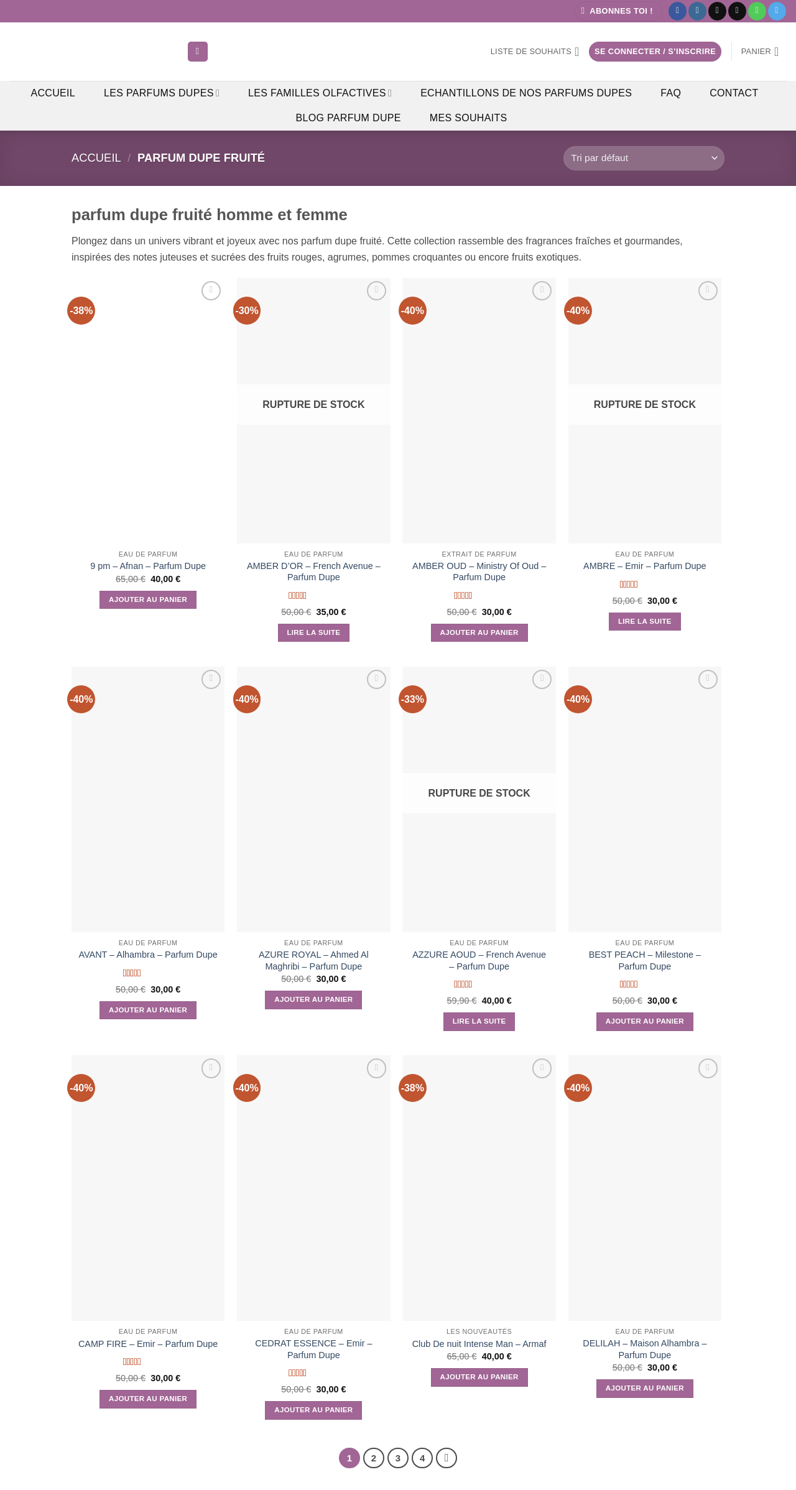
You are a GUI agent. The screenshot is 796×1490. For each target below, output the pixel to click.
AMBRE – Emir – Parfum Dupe (644, 566)
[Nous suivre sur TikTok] (717, 11)
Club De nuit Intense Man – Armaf (479, 1344)
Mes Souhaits (468, 118)
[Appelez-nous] (757, 11)
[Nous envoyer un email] (737, 11)
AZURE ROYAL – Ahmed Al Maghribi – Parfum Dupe (314, 960)
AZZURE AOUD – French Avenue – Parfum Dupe (479, 960)
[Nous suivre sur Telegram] (777, 11)
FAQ (670, 93)
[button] (618, 11)
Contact (734, 93)
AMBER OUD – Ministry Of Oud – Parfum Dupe (479, 572)
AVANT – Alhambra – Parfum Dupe (148, 955)
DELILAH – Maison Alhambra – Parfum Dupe (644, 1349)
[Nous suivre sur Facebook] (678, 11)
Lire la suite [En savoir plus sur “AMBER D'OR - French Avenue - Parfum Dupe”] (313, 632)
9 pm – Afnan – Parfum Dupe (148, 566)
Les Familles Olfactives (320, 93)
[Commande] (643, 158)
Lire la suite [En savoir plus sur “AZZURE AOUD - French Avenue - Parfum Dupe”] (479, 1021)
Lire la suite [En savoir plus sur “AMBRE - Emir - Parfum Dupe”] (645, 621)
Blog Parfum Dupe (347, 118)
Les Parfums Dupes (162, 93)
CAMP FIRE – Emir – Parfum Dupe (148, 1344)
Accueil (52, 93)
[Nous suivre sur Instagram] (697, 11)
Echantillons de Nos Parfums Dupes (526, 93)
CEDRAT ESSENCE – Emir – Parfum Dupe (313, 1349)
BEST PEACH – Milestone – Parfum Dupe (645, 960)
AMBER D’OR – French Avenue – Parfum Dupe (314, 572)
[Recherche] (198, 52)
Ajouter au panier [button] (148, 599)
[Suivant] (446, 1458)
